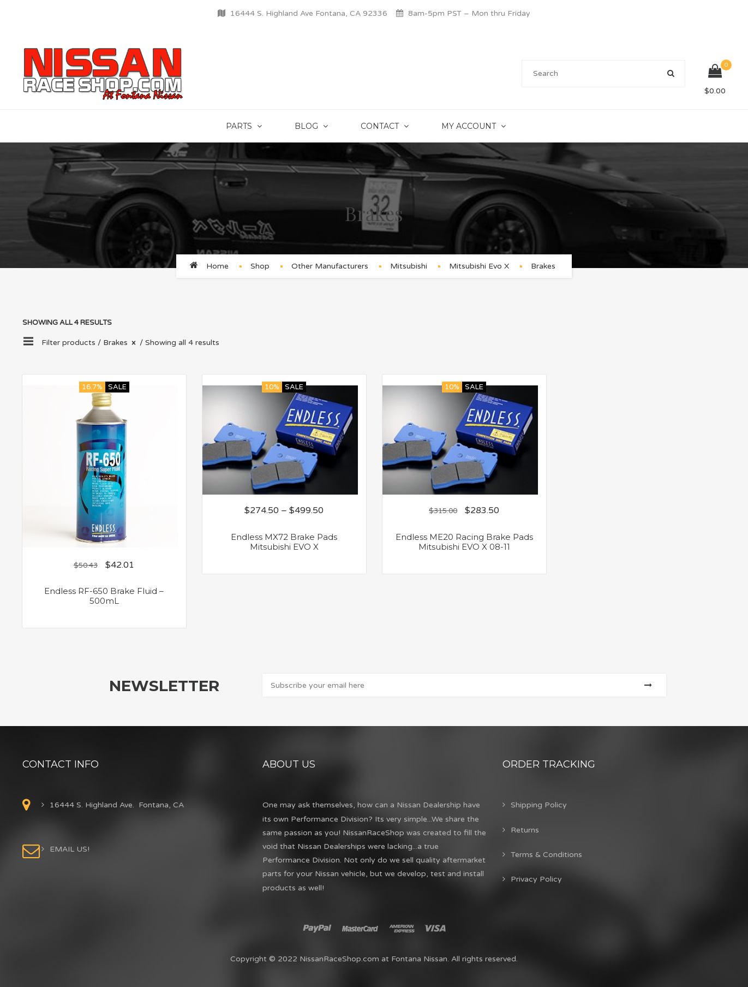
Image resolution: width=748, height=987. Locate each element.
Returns (525, 830)
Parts (239, 126)
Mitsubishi (408, 266)
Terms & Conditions (546, 854)
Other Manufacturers (329, 266)
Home (217, 266)
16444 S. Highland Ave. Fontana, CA (117, 805)
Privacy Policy (536, 879)
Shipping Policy (539, 805)
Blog (306, 126)
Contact (380, 126)
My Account (468, 126)
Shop (260, 266)
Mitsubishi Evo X (479, 266)
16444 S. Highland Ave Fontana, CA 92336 (308, 13)
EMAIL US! (69, 849)
